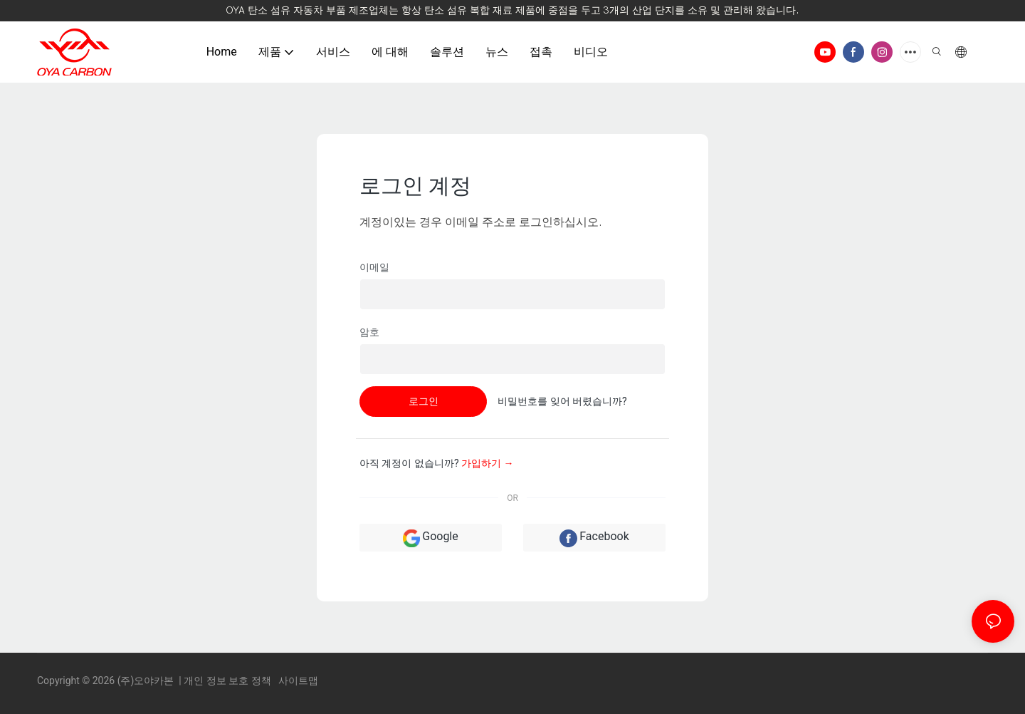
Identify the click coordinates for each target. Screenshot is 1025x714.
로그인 (423, 401)
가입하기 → (487, 463)
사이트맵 (297, 680)
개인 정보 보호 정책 (228, 680)
